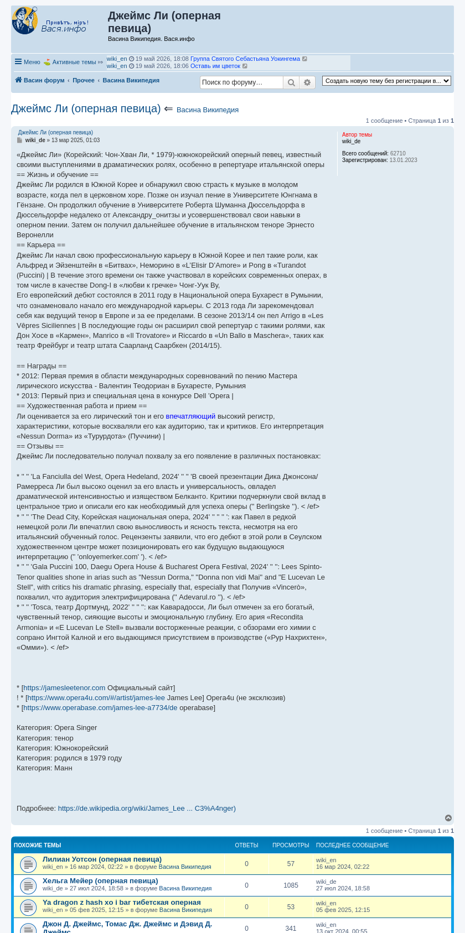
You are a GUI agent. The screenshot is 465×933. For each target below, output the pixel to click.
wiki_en (117, 58)
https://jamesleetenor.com (64, 688)
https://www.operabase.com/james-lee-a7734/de (100, 707)
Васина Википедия (208, 110)
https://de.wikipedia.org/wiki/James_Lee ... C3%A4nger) (147, 808)
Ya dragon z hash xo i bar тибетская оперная (122, 902)
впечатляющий (191, 416)
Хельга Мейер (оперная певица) (100, 881)
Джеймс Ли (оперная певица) (86, 108)
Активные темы (74, 62)
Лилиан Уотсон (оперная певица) (102, 859)
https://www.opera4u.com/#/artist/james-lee (97, 698)
